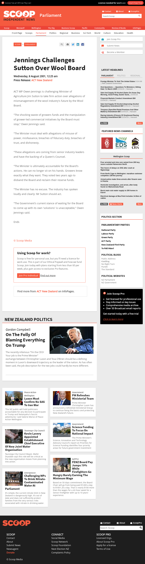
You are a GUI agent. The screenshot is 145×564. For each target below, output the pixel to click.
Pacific (84, 28)
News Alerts (116, 204)
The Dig (51, 28)
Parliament (41, 32)
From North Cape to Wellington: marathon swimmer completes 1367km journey (121, 175)
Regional (64, 32)
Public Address (108, 258)
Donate (10, 552)
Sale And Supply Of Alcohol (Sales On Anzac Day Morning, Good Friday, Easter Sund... (120, 94)
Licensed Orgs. (104, 538)
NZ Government (108, 282)
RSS (104, 123)
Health (130, 32)
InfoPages (137, 28)
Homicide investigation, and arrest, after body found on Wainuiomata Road (119, 186)
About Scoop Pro (105, 542)
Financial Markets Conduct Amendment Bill (118, 98)
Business (75, 32)
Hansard (129, 89)
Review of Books (119, 28)
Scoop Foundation (61, 545)
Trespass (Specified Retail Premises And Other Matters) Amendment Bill (119, 111)
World (97, 32)
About (10, 542)
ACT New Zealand (41, 80)
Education (119, 32)
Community (99, 28)
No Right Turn (108, 264)
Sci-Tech (87, 32)
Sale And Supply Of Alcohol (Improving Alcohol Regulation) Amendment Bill (120, 105)
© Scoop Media (15, 559)
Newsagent (12, 549)
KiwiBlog (105, 261)
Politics (52, 32)
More (139, 123)
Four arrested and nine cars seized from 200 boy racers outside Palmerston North (120, 163)
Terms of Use (103, 549)
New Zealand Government (112, 83)
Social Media (58, 538)
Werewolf (20, 28)
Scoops (28, 32)
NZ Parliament (108, 279)
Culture (107, 32)
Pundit (104, 266)
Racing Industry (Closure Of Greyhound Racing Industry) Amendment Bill (120, 116)
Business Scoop (68, 28)
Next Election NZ (60, 549)
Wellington (36, 28)
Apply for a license (106, 545)
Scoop (6, 28)
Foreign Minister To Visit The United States (118, 81)
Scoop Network (59, 542)
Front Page (17, 32)
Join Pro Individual (28, 275)
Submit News (14, 545)
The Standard (107, 269)
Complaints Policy (60, 552)
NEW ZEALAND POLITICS (28, 319)
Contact (11, 538)
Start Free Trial (135, 2)
